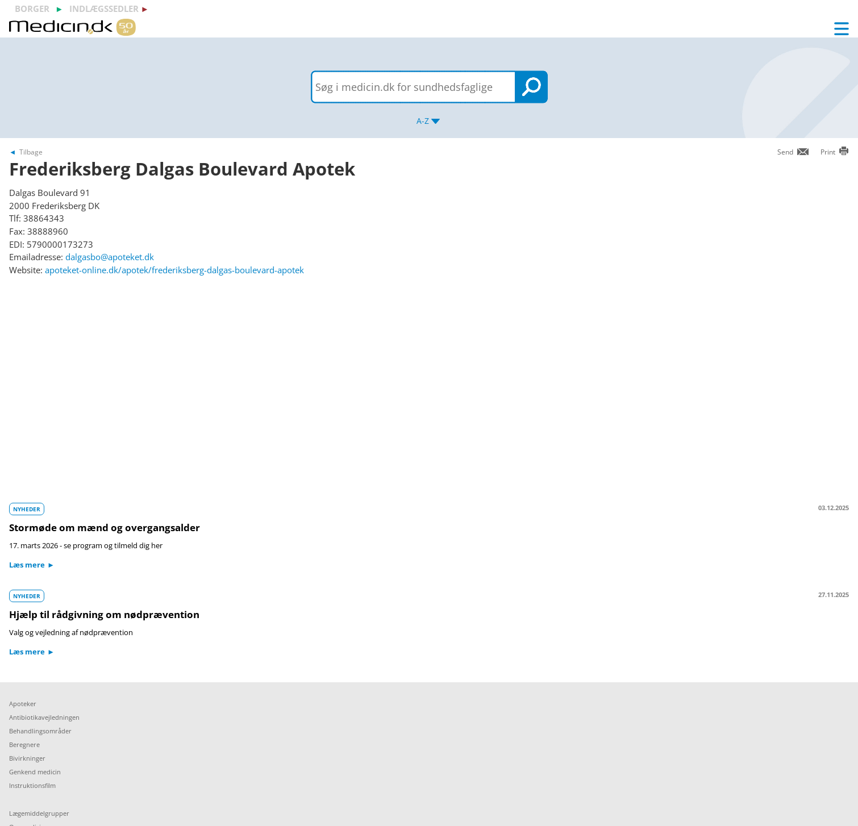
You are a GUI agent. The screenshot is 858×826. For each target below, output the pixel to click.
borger (32, 8)
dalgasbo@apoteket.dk (109, 256)
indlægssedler (104, 8)
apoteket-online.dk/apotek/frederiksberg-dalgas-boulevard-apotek (174, 270)
